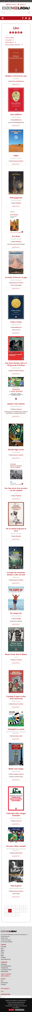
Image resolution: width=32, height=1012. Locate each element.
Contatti (3, 957)
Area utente (11, 4)
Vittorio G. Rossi (16, 158)
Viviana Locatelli (16, 616)
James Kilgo (16, 701)
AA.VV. (16, 493)
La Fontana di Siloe (6, 969)
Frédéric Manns (16, 239)
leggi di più (16, 84)
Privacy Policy (19, 1010)
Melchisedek (4, 971)
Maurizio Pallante (16, 818)
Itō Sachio (16, 577)
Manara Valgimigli (16, 280)
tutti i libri (9, 37)
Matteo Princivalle (12, 732)
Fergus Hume (16, 771)
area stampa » (6, 974)
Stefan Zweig (16, 452)
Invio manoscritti (5, 959)
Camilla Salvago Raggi (16, 888)
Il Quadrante (4, 968)
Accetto (11, 1010)
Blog (2, 955)
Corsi (2, 954)
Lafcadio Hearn (16, 200)
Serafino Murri (16, 368)
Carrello (22, 4)
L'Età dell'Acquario (6, 966)
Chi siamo (3, 946)
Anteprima (4, 964)
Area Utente (4, 982)
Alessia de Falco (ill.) (19, 732)
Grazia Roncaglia (16, 406)
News (2, 952)
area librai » (5, 976)
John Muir (16, 78)
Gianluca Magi (16, 117)
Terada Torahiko (16, 533)
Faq (2, 981)
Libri (2, 948)
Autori (3, 950)
